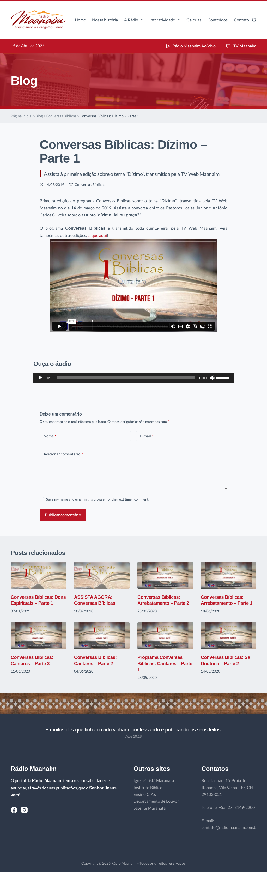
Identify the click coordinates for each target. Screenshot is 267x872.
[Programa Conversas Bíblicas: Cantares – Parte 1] (165, 636)
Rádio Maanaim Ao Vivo (190, 45)
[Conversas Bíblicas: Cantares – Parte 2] (102, 636)
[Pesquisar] (254, 20)
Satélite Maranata (150, 808)
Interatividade (165, 20)
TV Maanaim (240, 45)
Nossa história (105, 19)
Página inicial (21, 116)
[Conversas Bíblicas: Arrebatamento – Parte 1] (228, 575)
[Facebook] (14, 810)
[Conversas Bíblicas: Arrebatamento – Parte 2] (165, 575)
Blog (39, 116)
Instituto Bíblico (148, 787)
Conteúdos (218, 19)
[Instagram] (24, 810)
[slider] (126, 377)
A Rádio (134, 20)
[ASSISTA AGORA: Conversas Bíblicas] (102, 575)
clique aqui (97, 235)
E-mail (147, 436)
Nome (50, 436)
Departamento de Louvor (156, 800)
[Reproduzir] (40, 377)
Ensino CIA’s (145, 794)
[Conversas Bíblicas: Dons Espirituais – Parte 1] (38, 575)
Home (80, 19)
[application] (133, 378)
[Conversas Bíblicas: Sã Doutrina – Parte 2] (228, 636)
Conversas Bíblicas (61, 116)
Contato (241, 19)
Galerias (193, 19)
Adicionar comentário (63, 454)
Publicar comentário (63, 514)
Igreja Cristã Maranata (154, 780)
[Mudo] (212, 377)
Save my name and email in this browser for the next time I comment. (97, 499)
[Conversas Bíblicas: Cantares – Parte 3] (38, 636)
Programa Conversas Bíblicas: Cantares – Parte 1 (164, 663)
